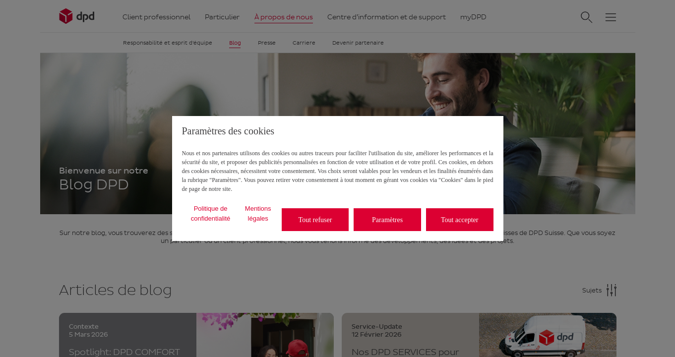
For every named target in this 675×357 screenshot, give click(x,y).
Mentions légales (258, 213)
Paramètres (387, 220)
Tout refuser (315, 220)
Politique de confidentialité (211, 213)
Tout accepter (460, 220)
